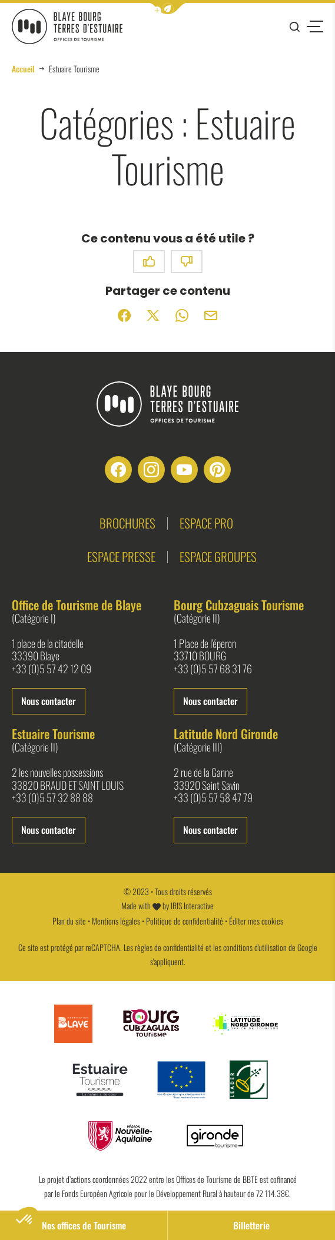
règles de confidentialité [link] (169, 947)
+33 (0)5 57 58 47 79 (213, 798)
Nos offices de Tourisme (84, 1225)
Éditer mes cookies (256, 921)
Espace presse (121, 556)
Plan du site (69, 921)
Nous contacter (48, 701)
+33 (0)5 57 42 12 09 (51, 669)
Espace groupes (218, 556)
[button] (167, 8)
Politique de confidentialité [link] (184, 921)
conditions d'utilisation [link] (255, 947)
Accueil (23, 69)
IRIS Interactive (192, 905)
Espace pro (206, 523)
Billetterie (251, 1225)
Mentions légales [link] (116, 921)
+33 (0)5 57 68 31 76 (213, 669)
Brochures (127, 523)
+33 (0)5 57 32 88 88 (52, 798)
